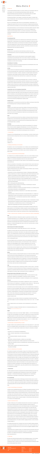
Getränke (3, 7)
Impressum (33, 453)
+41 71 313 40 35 (10, 448)
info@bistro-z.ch (14, 448)
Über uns (3, 10)
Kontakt (4, 11)
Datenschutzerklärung (37, 453)
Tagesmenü (3, 8)
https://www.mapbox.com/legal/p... (23, 320)
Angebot (3, 5)
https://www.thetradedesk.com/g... (16, 308)
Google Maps (9, 449)
